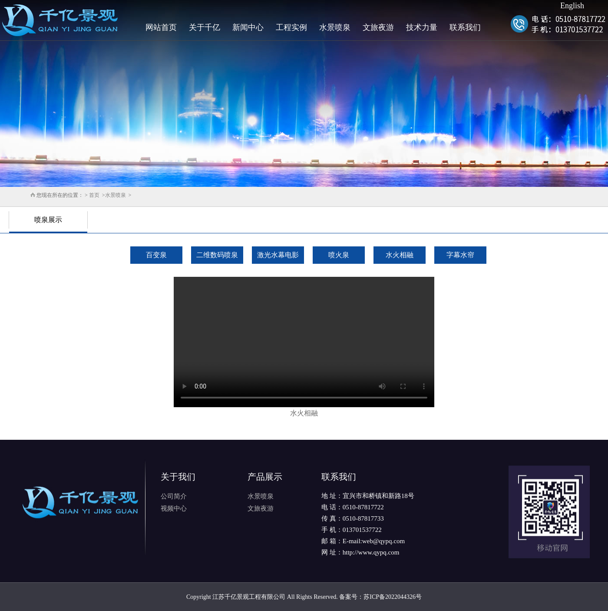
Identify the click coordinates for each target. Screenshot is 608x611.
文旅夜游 (378, 27)
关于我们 (178, 476)
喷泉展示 (48, 219)
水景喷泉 (334, 27)
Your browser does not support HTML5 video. (304, 342)
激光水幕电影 (278, 255)
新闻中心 (248, 27)
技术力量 (421, 27)
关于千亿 (204, 27)
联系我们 (465, 27)
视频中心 (174, 508)
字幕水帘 (460, 255)
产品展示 (265, 476)
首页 (94, 195)
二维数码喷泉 (217, 255)
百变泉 (156, 255)
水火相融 (399, 255)
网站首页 (161, 27)
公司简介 (174, 496)
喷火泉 (338, 255)
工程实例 (291, 27)
